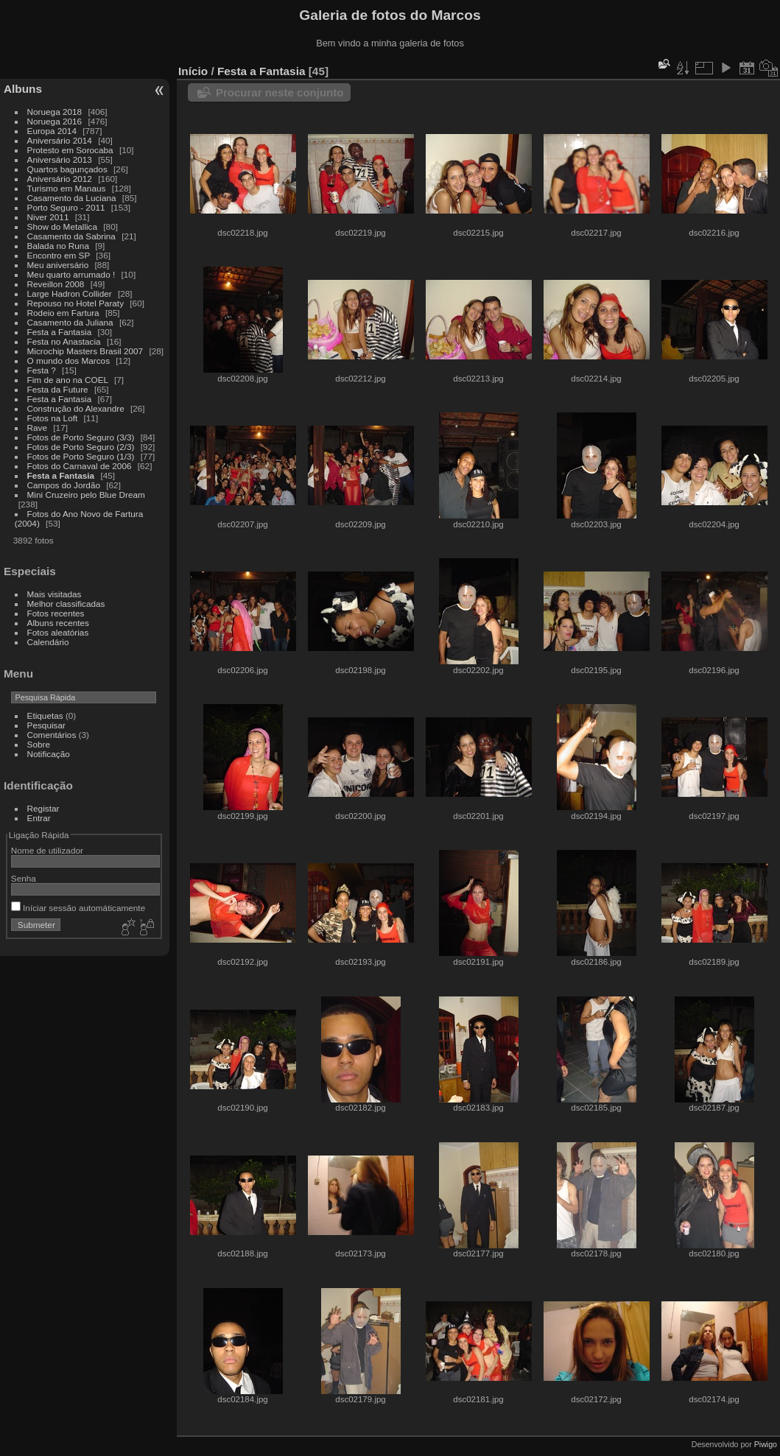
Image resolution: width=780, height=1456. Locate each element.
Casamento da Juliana (70, 322)
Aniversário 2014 (59, 140)
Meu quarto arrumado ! (71, 274)
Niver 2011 (48, 217)
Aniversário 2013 (59, 159)
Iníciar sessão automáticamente (78, 907)
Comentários (52, 734)
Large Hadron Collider (69, 293)
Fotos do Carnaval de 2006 (79, 466)
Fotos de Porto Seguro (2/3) (81, 446)
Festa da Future (57, 389)
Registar (43, 808)
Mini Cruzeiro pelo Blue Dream (86, 494)
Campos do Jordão (63, 485)
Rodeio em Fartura (63, 312)
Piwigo (765, 1444)
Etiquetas (45, 715)
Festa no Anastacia (64, 341)
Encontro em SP (58, 255)
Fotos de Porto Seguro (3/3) (81, 437)
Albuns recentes (58, 622)
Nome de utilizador (47, 850)
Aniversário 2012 (59, 178)
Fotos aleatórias (58, 632)
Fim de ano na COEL (67, 379)
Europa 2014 (52, 131)
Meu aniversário (58, 265)
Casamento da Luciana (71, 198)
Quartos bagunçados (67, 169)
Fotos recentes (56, 613)
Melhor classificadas (66, 603)
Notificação (48, 754)
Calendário (48, 642)
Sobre (38, 744)
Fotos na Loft (52, 418)
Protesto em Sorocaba (70, 150)
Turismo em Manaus (66, 188)
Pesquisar (46, 725)
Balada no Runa (58, 245)
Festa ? (41, 370)
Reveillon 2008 (56, 284)
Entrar (39, 818)
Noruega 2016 (54, 121)
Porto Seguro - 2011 (66, 207)
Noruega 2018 (54, 111)
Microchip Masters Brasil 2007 (85, 351)
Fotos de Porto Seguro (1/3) (81, 456)
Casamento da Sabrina (71, 236)
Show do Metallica (62, 226)
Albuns (23, 88)
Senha (23, 878)
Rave (37, 427)
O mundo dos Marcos (68, 360)
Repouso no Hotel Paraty (75, 303)
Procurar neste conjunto (279, 92)
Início (193, 71)
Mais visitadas (54, 594)
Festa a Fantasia (59, 332)
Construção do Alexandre (75, 408)
